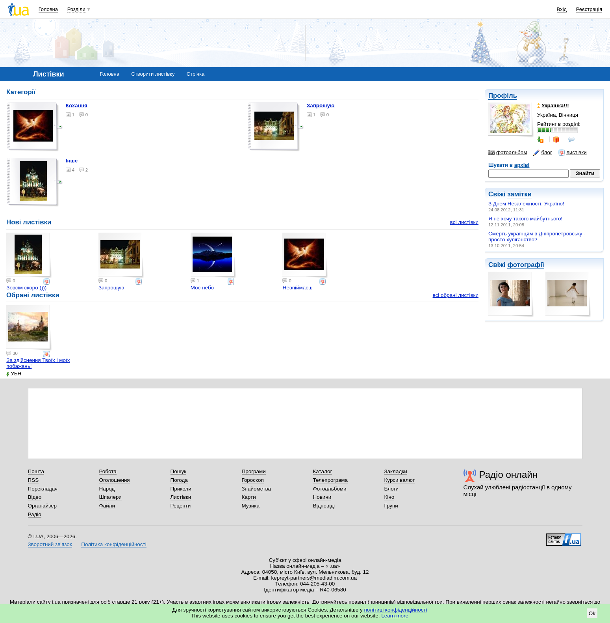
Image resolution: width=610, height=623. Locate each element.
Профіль (502, 95)
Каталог (322, 471)
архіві (522, 165)
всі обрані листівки (455, 295)
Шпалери (110, 497)
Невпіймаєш (297, 288)
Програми (254, 471)
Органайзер (42, 506)
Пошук (179, 471)
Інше (72, 161)
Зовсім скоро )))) (26, 288)
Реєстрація (589, 9)
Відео (35, 497)
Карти (249, 497)
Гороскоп (253, 480)
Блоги (391, 489)
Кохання (76, 105)
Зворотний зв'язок (50, 544)
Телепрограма (330, 480)
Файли (107, 506)
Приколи (181, 489)
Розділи (76, 9)
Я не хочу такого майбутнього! (525, 219)
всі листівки (464, 222)
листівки (572, 152)
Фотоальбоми (330, 489)
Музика (251, 506)
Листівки (181, 497)
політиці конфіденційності (395, 610)
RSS (33, 480)
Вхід (562, 9)
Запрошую (321, 105)
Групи (391, 506)
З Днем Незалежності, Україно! (526, 204)
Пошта (36, 471)
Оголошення (114, 480)
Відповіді (324, 506)
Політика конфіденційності (113, 544)
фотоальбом (507, 152)
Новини (322, 497)
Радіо (34, 514)
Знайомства (256, 489)
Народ (107, 489)
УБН (13, 374)
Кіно (389, 497)
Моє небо (202, 288)
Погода (179, 480)
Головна (48, 9)
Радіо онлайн (508, 474)
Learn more (394, 616)
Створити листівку (152, 74)
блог (542, 152)
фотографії (525, 265)
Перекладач (42, 489)
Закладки (395, 471)
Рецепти (181, 506)
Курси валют (399, 480)
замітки (519, 194)
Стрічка (195, 74)
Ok (592, 613)
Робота (108, 471)
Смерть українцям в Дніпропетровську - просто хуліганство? (537, 236)
